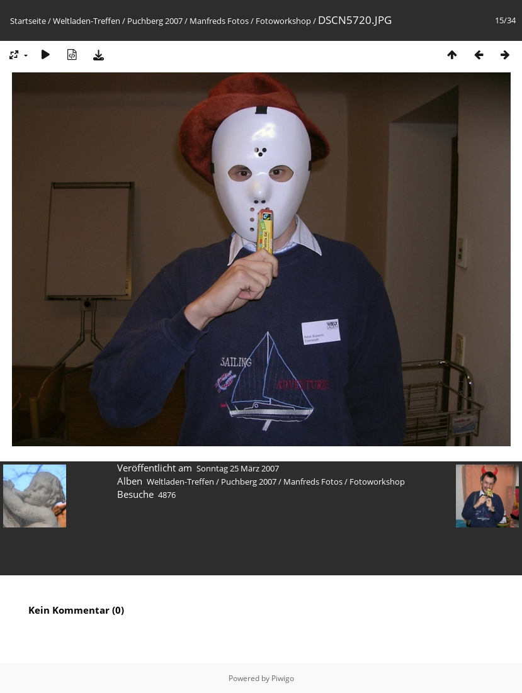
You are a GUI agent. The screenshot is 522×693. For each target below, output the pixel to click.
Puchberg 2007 (155, 20)
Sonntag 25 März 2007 (237, 468)
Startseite (28, 20)
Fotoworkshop (283, 20)
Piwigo (282, 678)
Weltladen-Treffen (86, 20)
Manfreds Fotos (219, 20)
